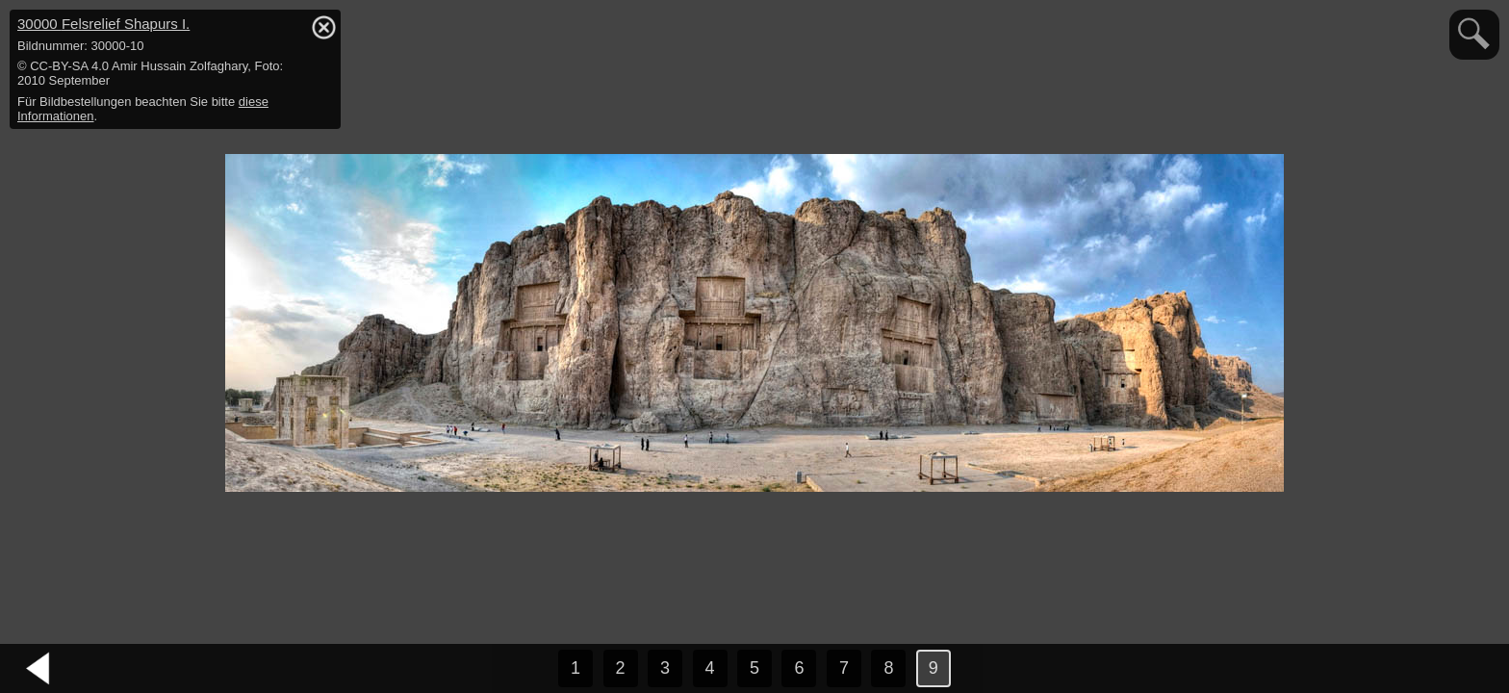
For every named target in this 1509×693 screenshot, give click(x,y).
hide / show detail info (323, 27)
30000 (103, 23)
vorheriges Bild (38, 669)
